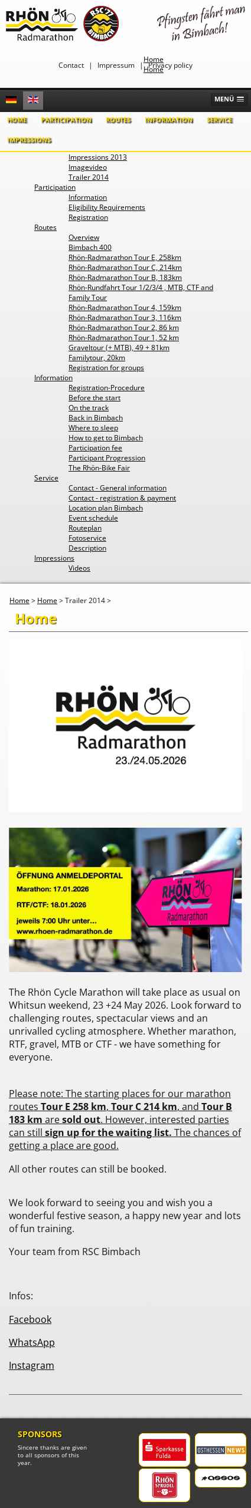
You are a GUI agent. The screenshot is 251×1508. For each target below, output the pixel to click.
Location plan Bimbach (106, 508)
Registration (88, 217)
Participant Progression (107, 458)
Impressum (116, 65)
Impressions (29, 139)
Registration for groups (106, 368)
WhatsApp (32, 1342)
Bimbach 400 (90, 247)
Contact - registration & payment (122, 498)
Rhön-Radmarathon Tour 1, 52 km (124, 337)
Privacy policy (170, 65)
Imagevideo (88, 167)
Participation (66, 119)
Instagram (31, 1365)
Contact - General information (118, 488)
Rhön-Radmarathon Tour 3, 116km (125, 317)
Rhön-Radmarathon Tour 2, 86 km (124, 327)
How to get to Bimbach (106, 438)
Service (219, 119)
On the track (89, 408)
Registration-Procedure (107, 388)
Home (17, 119)
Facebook (30, 1319)
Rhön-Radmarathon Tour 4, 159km (125, 307)
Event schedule (93, 518)
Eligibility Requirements (107, 207)
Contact (71, 65)
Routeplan (85, 528)
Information (169, 119)
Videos (79, 568)
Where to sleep (93, 428)
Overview (84, 237)
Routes (118, 119)
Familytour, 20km (97, 358)
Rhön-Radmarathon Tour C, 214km (125, 267)
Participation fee (95, 448)
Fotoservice (87, 538)
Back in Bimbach (96, 418)
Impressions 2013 (98, 157)
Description (87, 548)
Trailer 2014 (89, 177)
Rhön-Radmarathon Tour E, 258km (125, 257)
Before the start (94, 398)
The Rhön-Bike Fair (99, 468)
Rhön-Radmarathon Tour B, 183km (125, 277)
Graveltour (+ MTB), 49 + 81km (119, 348)
